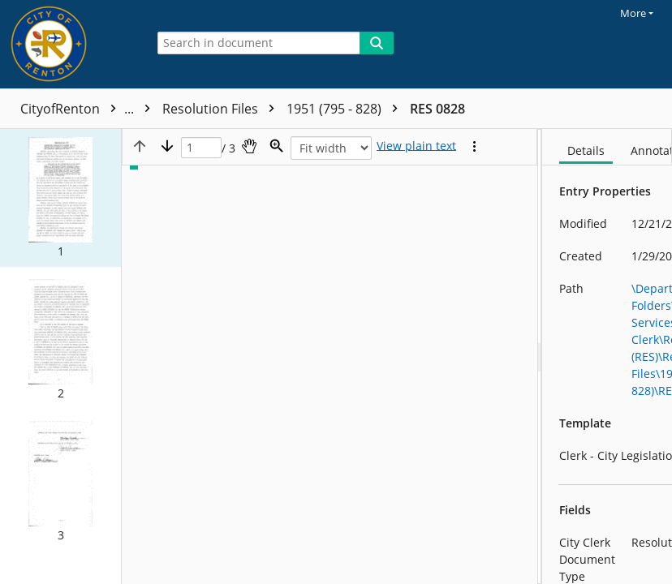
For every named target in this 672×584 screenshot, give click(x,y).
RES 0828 (572, 109)
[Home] (69, 44)
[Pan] (249, 146)
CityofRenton (89, 109)
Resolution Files (357, 109)
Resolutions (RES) (227, 109)
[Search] (377, 43)
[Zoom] (277, 146)
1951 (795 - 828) (481, 109)
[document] (607, 356)
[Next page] (167, 146)
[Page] (201, 148)
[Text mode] (416, 146)
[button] (60, 198)
